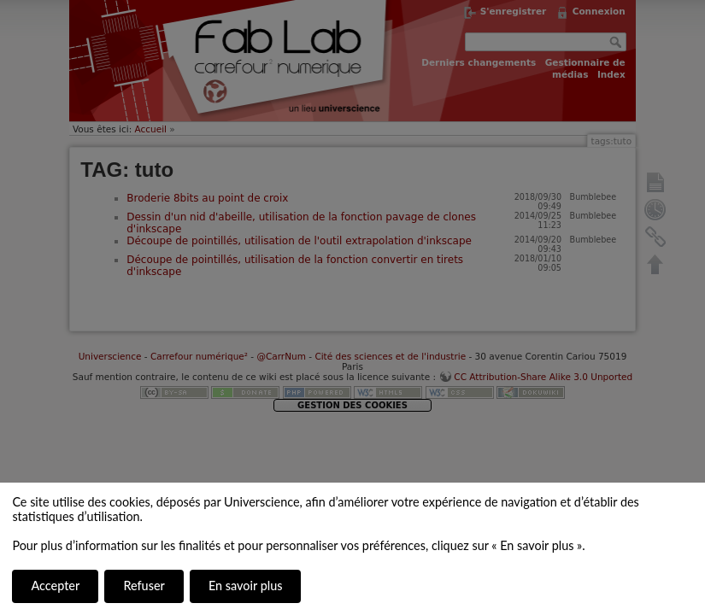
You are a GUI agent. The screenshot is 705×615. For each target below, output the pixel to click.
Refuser (143, 585)
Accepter (55, 585)
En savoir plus (245, 585)
